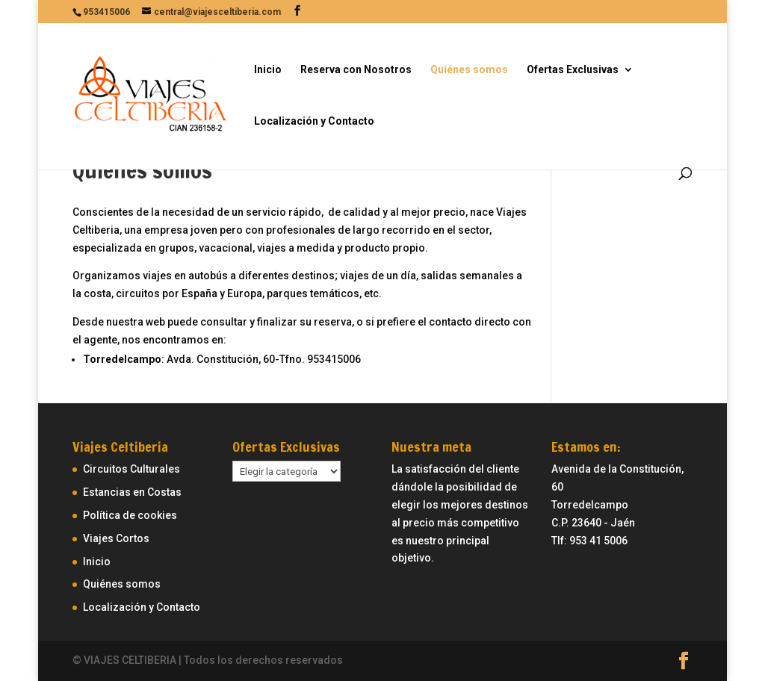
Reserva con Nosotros (356, 69)
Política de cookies (130, 515)
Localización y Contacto (314, 121)
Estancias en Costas (132, 492)
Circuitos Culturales (131, 469)
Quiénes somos (469, 69)
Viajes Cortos (116, 538)
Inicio (268, 69)
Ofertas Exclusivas (573, 69)
